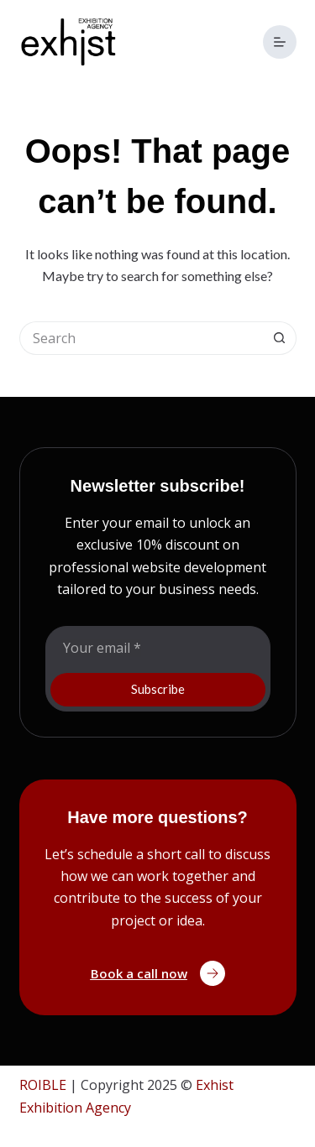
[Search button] (280, 338)
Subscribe (158, 688)
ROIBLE (42, 1085)
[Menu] (280, 42)
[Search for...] (141, 338)
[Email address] (157, 648)
